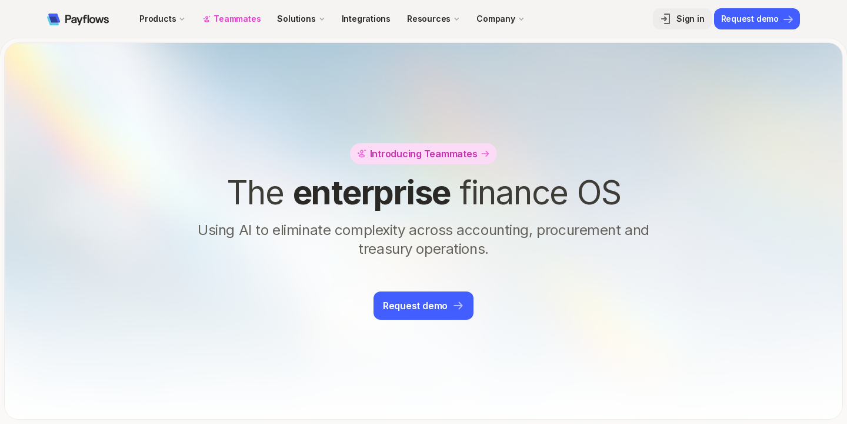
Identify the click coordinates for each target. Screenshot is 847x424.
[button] (162, 19)
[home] (78, 18)
